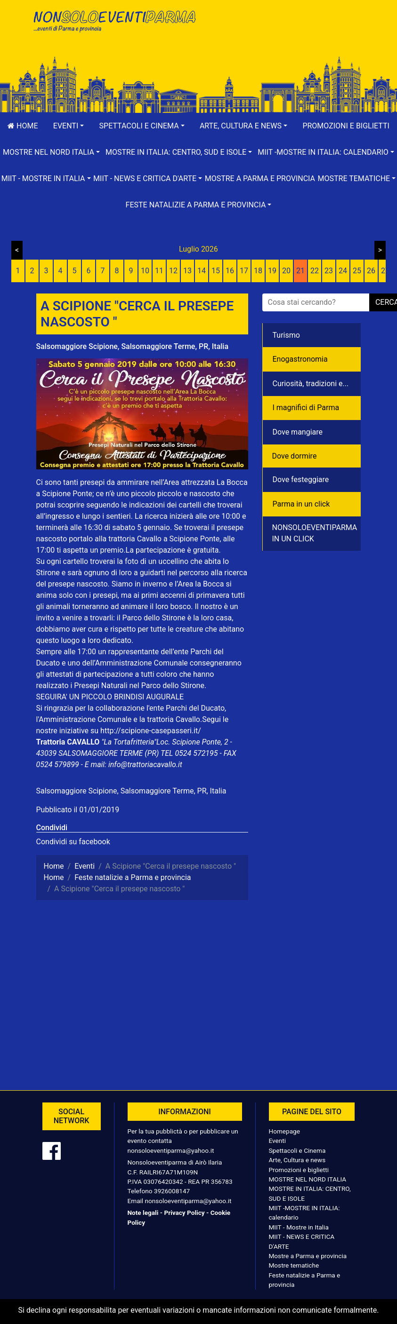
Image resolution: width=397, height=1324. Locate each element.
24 (343, 270)
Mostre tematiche (294, 1265)
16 (230, 270)
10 (145, 270)
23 (328, 270)
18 (258, 270)
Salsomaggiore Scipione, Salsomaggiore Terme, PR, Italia (132, 346)
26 (371, 270)
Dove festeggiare (301, 479)
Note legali (143, 1212)
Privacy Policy (184, 1212)
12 (173, 270)
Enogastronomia (300, 359)
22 (314, 270)
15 (215, 270)
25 (357, 270)
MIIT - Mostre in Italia (299, 1227)
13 (187, 270)
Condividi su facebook (73, 841)
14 (201, 270)
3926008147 (172, 1191)
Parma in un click (301, 503)
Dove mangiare (298, 432)
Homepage (284, 1131)
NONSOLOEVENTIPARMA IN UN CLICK (314, 533)
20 (286, 270)
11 (159, 270)
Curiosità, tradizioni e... (311, 383)
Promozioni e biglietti (299, 1169)
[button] (69, 126)
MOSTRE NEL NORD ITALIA (308, 1179)
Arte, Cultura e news (297, 1160)
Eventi (277, 1140)
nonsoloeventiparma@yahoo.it (171, 1150)
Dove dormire (294, 456)
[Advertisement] (283, 38)
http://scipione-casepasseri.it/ (150, 730)
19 (272, 270)
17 (244, 270)
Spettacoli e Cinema (297, 1150)
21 (300, 270)
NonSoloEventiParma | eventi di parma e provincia (114, 27)
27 (385, 270)
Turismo (286, 335)
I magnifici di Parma (306, 407)
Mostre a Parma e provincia (260, 178)
